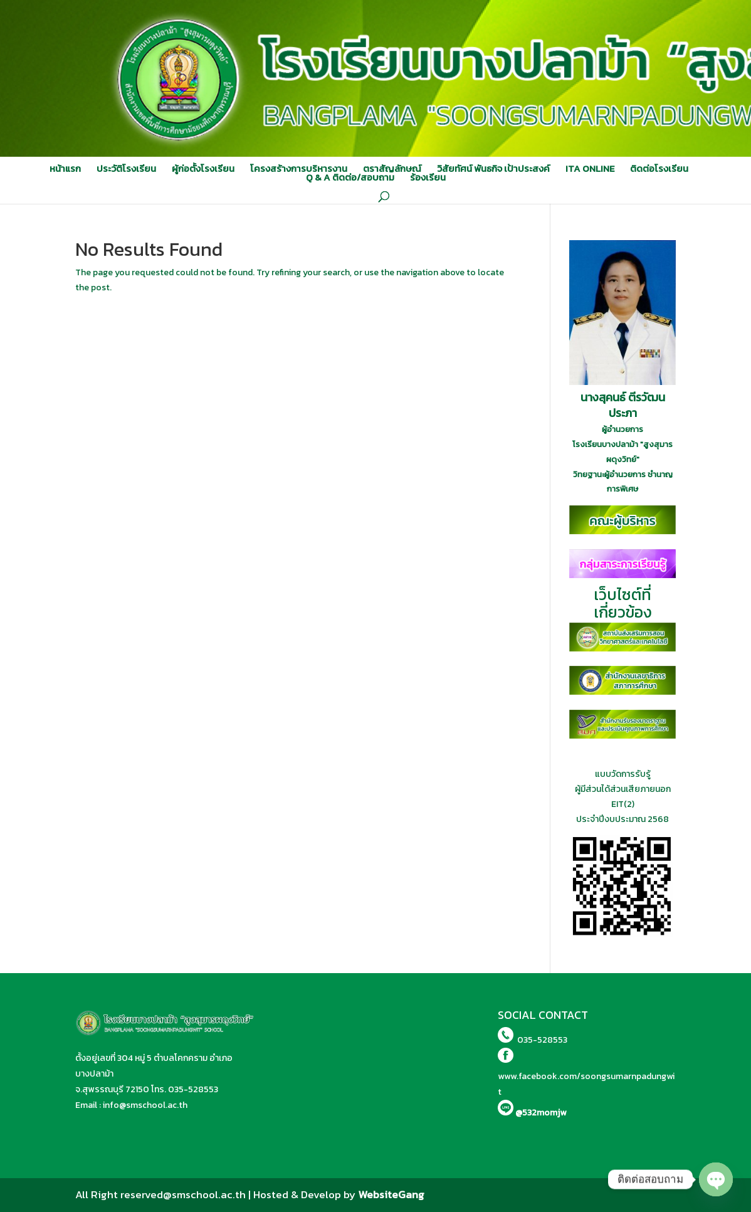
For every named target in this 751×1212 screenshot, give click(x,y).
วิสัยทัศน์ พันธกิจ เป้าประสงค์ (493, 168)
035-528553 (193, 1089)
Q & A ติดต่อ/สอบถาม (350, 177)
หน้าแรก (65, 168)
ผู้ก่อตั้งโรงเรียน (203, 168)
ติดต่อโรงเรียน (659, 168)
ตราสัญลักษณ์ (392, 168)
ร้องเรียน (428, 177)
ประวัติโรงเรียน (126, 168)
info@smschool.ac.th (145, 1105)
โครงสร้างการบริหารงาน (298, 168)
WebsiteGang (391, 1194)
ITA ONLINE (589, 168)
